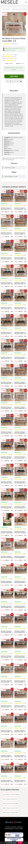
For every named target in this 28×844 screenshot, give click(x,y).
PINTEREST (18, 822)
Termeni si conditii (11, 827)
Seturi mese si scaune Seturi (10, 812)
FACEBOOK (9, 822)
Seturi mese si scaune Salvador (19, 9)
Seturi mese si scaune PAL (10, 799)
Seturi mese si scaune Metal (10, 803)
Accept (20, 842)
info (12, 211)
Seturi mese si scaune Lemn (10, 808)
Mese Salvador (6, 9)
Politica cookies (18, 828)
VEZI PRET (14, 76)
